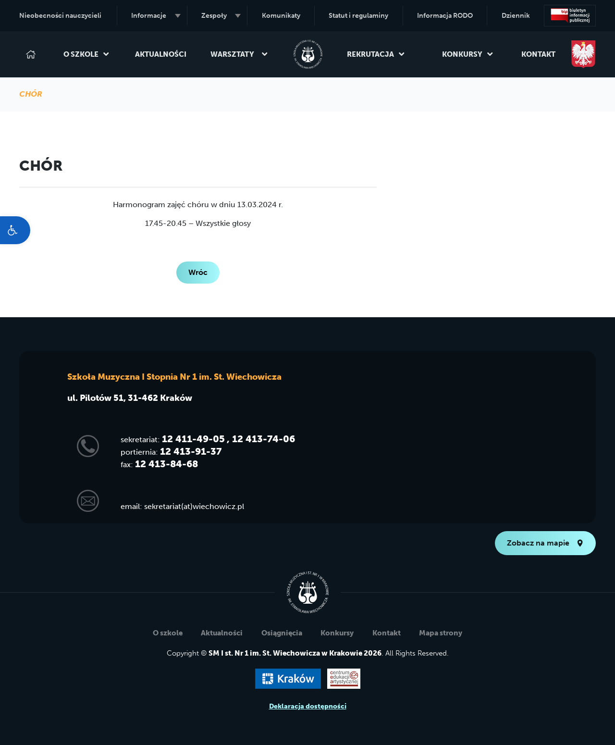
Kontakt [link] (538, 54)
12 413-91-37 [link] (190, 451)
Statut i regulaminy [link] (358, 16)
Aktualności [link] (160, 54)
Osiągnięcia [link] (281, 633)
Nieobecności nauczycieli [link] (60, 16)
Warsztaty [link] (239, 54)
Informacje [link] (155, 16)
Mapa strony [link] (440, 633)
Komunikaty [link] (281, 16)
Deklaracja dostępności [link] (307, 706)
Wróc (198, 272)
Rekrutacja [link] (376, 54)
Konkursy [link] (467, 54)
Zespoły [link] (221, 16)
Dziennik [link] (516, 16)
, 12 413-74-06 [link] (261, 439)
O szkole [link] (86, 54)
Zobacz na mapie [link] (545, 542)
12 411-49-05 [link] (193, 439)
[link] (15, 230)
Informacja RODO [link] (445, 16)
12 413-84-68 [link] (166, 464)
